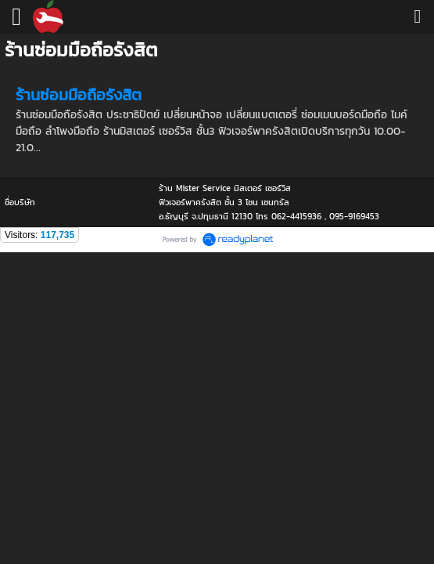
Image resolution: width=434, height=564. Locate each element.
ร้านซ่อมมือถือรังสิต (79, 95)
